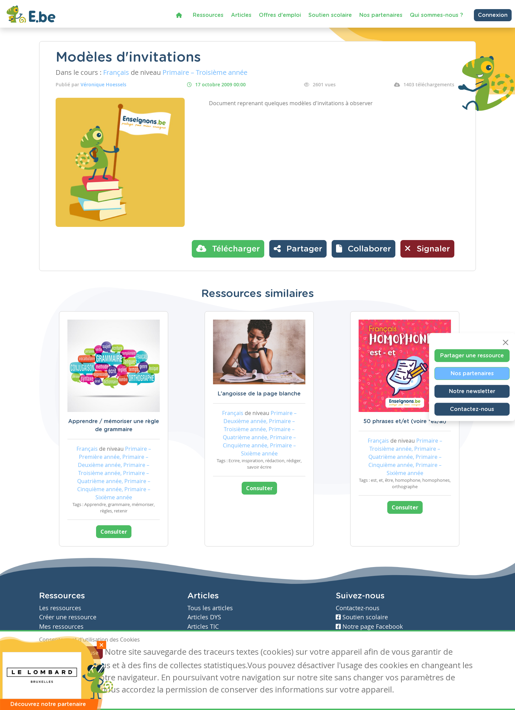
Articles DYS (204, 617)
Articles (241, 15)
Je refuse (87, 652)
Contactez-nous (472, 409)
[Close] (506, 342)
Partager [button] (298, 248)
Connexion (493, 15)
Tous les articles (210, 608)
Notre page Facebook (369, 626)
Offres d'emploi (280, 15)
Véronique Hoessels (103, 84)
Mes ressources (61, 626)
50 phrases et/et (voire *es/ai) (404, 421)
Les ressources (60, 608)
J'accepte (54, 652)
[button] (363, 249)
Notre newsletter (472, 391)
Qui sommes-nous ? (436, 15)
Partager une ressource (472, 355)
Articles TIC (203, 626)
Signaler (427, 248)
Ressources (208, 15)
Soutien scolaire (330, 15)
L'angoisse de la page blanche (259, 393)
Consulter (113, 531)
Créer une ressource (67, 617)
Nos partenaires (380, 15)
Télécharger (228, 248)
